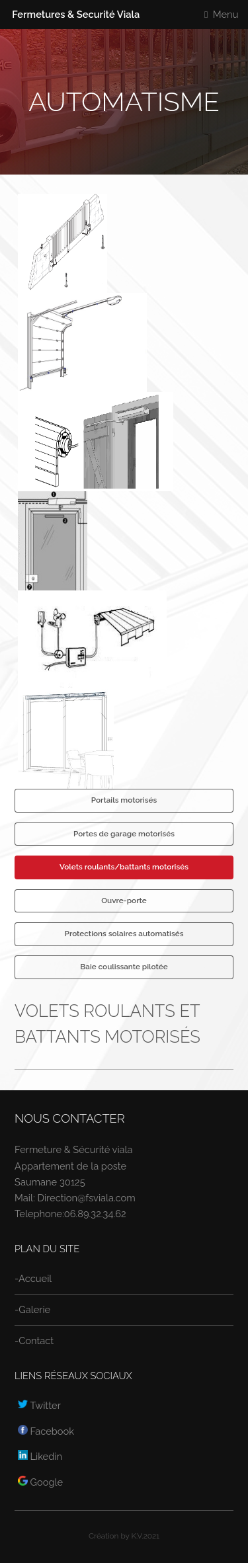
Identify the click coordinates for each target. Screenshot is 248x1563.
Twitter (39, 1405)
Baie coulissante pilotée (123, 966)
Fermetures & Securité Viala (76, 14)
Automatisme (124, 101)
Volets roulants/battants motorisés (124, 866)
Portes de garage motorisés (124, 833)
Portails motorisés (124, 800)
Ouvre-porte (123, 900)
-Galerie (32, 1309)
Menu (226, 14)
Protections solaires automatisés (124, 933)
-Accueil (33, 1278)
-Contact (34, 1340)
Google (40, 1482)
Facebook (46, 1431)
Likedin (40, 1456)
